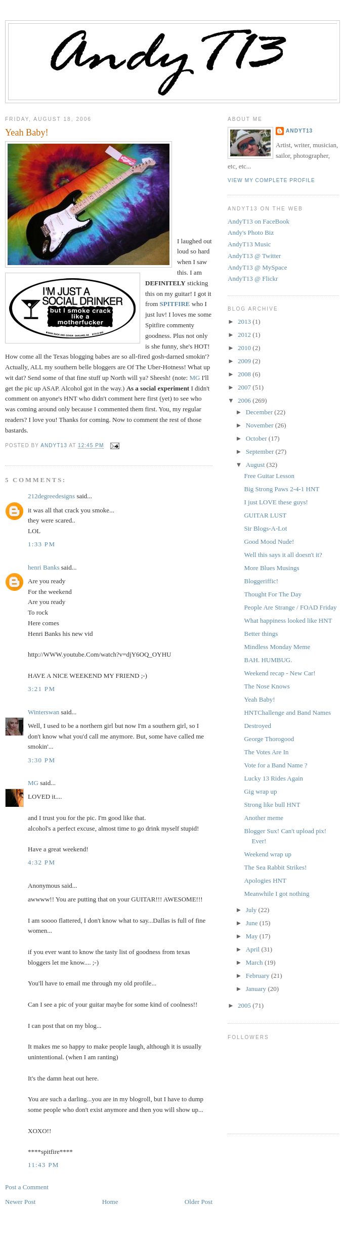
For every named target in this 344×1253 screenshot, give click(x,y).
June (253, 923)
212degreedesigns (51, 496)
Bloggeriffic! (261, 581)
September (261, 451)
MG (194, 377)
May (253, 936)
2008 (245, 374)
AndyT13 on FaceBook (258, 221)
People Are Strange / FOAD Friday (290, 607)
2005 (245, 1005)
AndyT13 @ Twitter (254, 256)
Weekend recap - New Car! (279, 673)
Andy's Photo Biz (251, 232)
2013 (245, 321)
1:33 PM (41, 544)
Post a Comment (27, 1187)
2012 (245, 334)
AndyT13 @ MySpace (257, 267)
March (255, 962)
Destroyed (257, 725)
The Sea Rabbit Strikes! (275, 867)
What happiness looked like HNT (288, 620)
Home (110, 1201)
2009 (245, 361)
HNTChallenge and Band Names (287, 712)
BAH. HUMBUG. (268, 660)
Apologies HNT (265, 880)
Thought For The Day (273, 594)
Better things (261, 633)
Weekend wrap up (267, 854)
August (256, 464)
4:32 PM (41, 862)
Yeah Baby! (259, 699)
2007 (245, 387)
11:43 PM (43, 1165)
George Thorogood (269, 739)
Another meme (263, 818)
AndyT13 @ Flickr (253, 278)
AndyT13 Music (249, 244)
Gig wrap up (260, 791)
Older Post (198, 1201)
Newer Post (20, 1201)
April (254, 949)
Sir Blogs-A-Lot (265, 528)
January (257, 988)
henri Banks (43, 567)
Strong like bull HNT (272, 804)
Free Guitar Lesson (269, 476)
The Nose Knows (266, 686)
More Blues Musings (271, 568)
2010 (245, 348)
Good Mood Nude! (269, 541)
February (258, 975)
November (260, 425)
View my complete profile (271, 180)
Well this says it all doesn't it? (283, 554)
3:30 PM (41, 760)
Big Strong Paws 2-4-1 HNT (281, 489)
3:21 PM (41, 689)
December (260, 412)
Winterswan (43, 712)
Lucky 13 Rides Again (273, 778)
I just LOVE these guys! (276, 502)
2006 (245, 400)
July (252, 910)
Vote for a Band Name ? (275, 765)
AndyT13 (299, 131)
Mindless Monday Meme (277, 647)
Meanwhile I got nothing (276, 893)
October (257, 438)
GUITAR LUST (265, 515)
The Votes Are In (266, 752)
